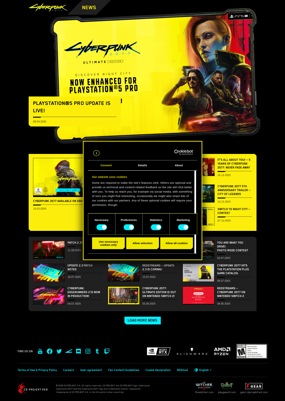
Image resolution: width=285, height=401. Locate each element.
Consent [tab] (106, 165)
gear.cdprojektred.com (254, 388)
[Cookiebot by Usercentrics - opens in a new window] (177, 152)
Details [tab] (142, 165)
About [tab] (179, 165)
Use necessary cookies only (108, 243)
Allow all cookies (177, 243)
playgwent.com (227, 388)
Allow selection (142, 243)
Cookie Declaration (158, 370)
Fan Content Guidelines (123, 370)
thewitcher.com (204, 388)
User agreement (91, 370)
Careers (68, 370)
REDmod (182, 370)
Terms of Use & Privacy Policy (37, 370)
